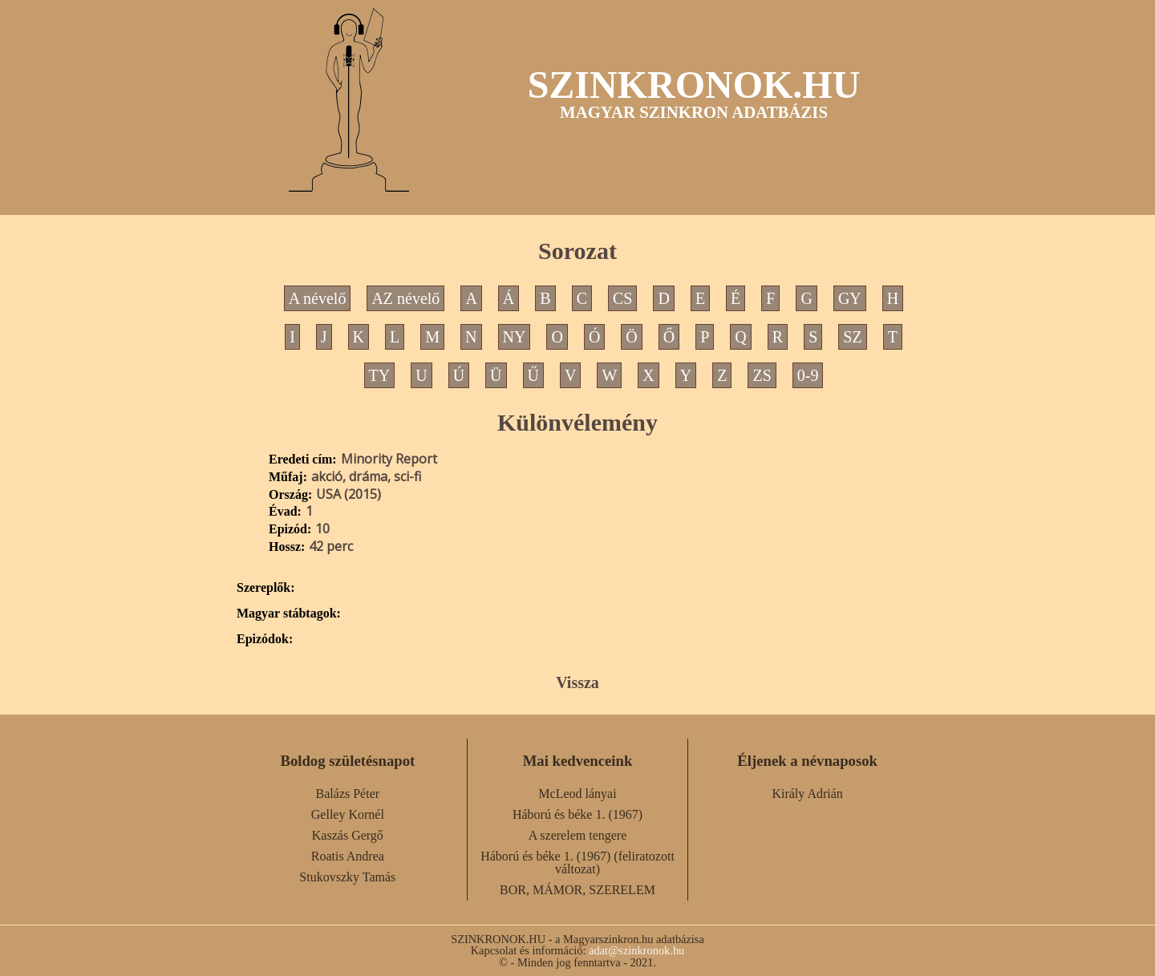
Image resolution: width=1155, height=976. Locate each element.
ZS (761, 375)
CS (622, 298)
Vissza (577, 682)
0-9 (808, 375)
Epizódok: (265, 639)
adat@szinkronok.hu (636, 950)
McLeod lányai (577, 793)
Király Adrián (807, 793)
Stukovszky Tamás (347, 877)
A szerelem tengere (578, 835)
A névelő (317, 298)
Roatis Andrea (347, 856)
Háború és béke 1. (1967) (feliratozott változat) (577, 862)
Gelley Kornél (347, 814)
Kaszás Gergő (347, 835)
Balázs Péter (348, 793)
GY (849, 298)
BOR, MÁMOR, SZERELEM (577, 890)
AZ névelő (405, 298)
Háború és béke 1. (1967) (577, 814)
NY (514, 337)
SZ (852, 337)
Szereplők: (266, 587)
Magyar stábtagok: (289, 613)
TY (380, 375)
